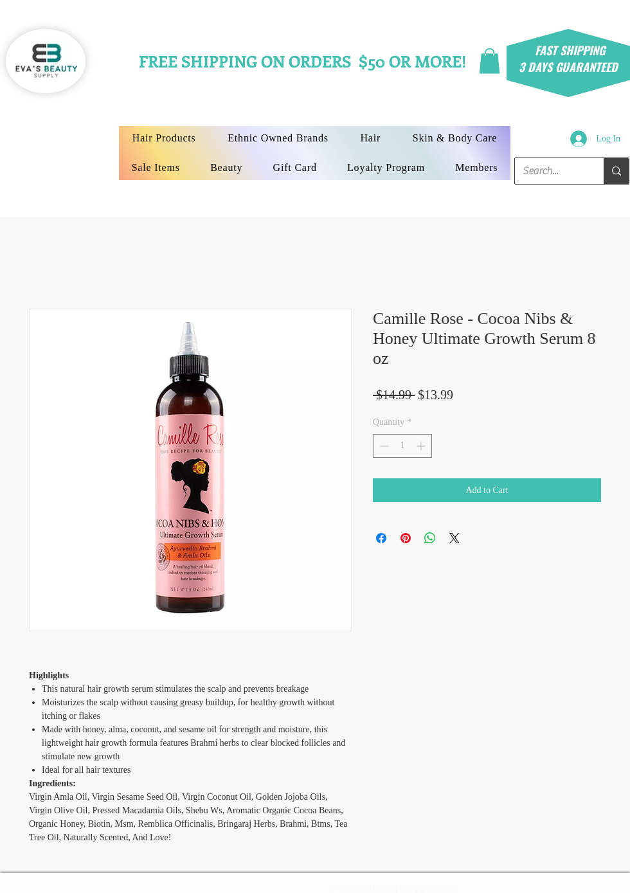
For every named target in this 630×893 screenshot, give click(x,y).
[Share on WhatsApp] (430, 538)
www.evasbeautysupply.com (393, 888)
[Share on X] (454, 538)
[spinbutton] (402, 446)
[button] (489, 60)
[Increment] (422, 446)
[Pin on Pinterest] (405, 538)
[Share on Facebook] (381, 538)
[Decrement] (383, 446)
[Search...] (550, 171)
